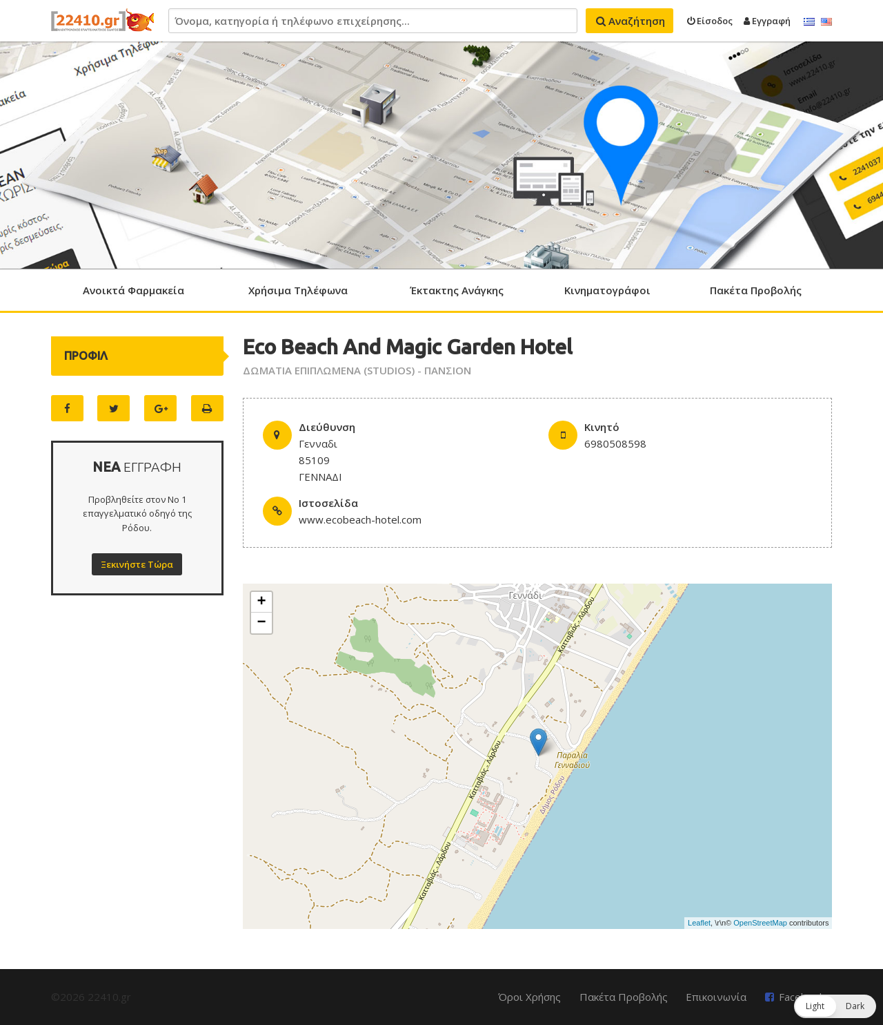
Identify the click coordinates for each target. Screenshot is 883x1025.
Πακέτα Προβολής (756, 290)
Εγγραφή (767, 21)
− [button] (261, 623)
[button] (835, 1006)
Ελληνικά (809, 22)
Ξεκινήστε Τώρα (137, 564)
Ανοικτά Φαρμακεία (133, 290)
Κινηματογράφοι (607, 290)
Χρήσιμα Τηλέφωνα (298, 290)
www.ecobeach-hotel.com (360, 519)
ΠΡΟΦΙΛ (86, 355)
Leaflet (699, 923)
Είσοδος (710, 21)
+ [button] (261, 602)
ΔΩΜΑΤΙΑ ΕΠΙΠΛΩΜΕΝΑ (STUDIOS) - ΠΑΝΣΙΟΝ (357, 370)
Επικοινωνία (716, 997)
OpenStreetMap (760, 923)
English (826, 22)
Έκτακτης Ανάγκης (457, 290)
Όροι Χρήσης (529, 997)
